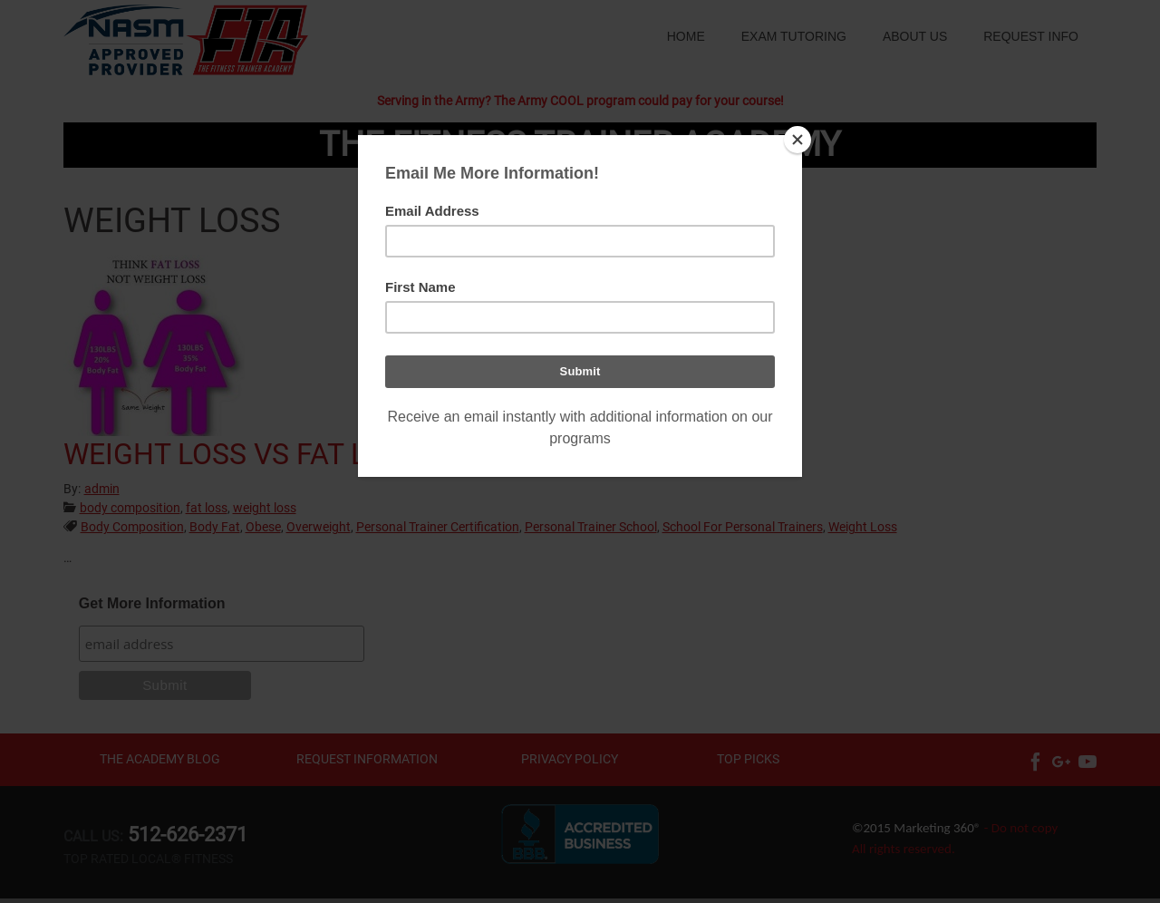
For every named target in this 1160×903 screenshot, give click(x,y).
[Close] (797, 139)
